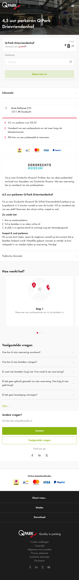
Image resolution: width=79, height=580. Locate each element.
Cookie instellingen (39, 541)
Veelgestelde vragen (39, 440)
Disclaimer (39, 560)
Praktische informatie (39, 256)
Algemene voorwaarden (39, 549)
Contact (39, 430)
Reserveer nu (39, 74)
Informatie (39, 93)
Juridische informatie (39, 556)
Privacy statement (39, 553)
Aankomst (9, 54)
